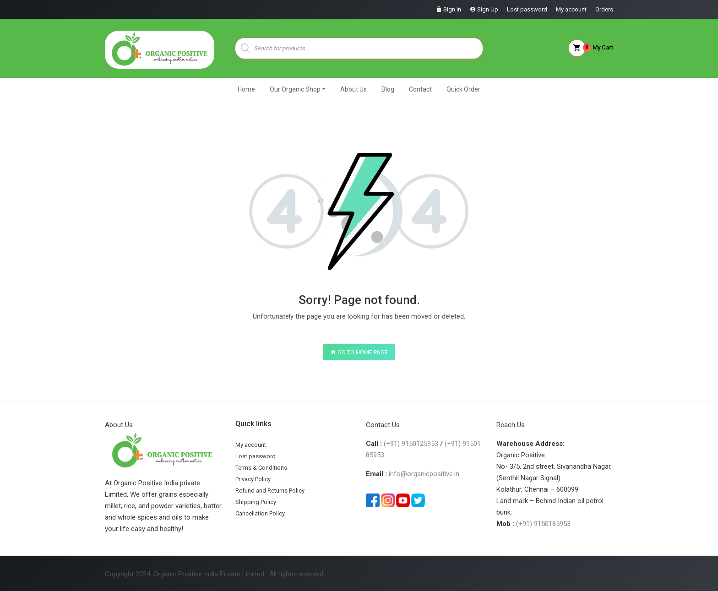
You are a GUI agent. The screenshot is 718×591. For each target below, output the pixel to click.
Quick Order (463, 89)
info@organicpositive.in (424, 474)
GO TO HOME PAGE (359, 352)
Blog (387, 89)
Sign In (452, 9)
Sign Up (487, 9)
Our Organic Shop (295, 89)
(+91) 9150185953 (543, 524)
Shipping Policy (255, 502)
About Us (353, 89)
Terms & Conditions (261, 467)
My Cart (591, 48)
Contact (420, 89)
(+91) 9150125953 (411, 443)
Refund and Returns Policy (270, 490)
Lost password (527, 9)
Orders (604, 9)
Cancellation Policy (260, 513)
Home (246, 89)
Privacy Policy (253, 479)
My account (571, 9)
